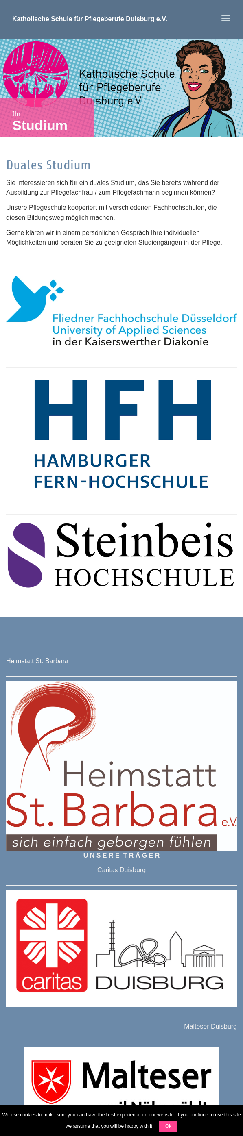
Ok (168, 1126)
